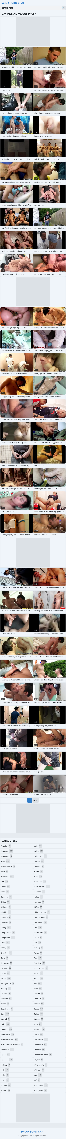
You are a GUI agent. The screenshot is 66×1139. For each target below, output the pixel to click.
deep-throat (8, 932)
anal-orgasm (8, 866)
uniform (39, 1049)
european (6, 963)
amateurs (6, 856)
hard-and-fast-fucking (12, 1044)
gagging (6, 998)
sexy (38, 988)
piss (37, 942)
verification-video (43, 1054)
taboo (38, 1009)
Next (35, 800)
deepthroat (8, 937)
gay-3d (5, 1019)
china (5, 902)
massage (39, 891)
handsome (7, 1034)
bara (4, 871)
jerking (5, 1065)
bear (5, 891)
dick (5, 942)
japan (5, 1054)
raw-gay (39, 963)
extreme (6, 968)
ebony (5, 947)
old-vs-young (41, 917)
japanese (7, 1059)
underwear (40, 1044)
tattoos (38, 1019)
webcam (39, 1070)
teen (38, 1024)
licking (39, 861)
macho (38, 871)
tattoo (38, 1014)
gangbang (7, 1009)
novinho (39, 902)
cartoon (6, 897)
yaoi (38, 1075)
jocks (5, 1075)
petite (38, 937)
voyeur (38, 1059)
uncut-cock (41, 1039)
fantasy (6, 988)
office (38, 907)
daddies (6, 922)
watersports (40, 1065)
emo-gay (6, 953)
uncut (38, 1034)
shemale (39, 998)
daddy (6, 927)
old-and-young (42, 912)
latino (38, 851)
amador (6, 846)
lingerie (39, 866)
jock (5, 1070)
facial (5, 973)
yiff (37, 1080)
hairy (5, 1024)
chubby (6, 912)
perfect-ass (40, 932)
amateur (7, 851)
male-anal (40, 881)
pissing (38, 947)
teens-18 (39, 1029)
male (38, 876)
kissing (6, 1085)
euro (4, 958)
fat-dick (6, 993)
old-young (40, 922)
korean (5, 1090)
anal (5, 861)
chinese (6, 907)
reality (38, 973)
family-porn (7, 983)
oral (38, 927)
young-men (40, 1090)
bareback (7, 876)
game (5, 1003)
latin (38, 846)
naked (38, 897)
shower (39, 1003)
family (6, 978)
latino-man (40, 856)
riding (38, 978)
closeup (6, 917)
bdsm (5, 886)
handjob (6, 1029)
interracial (7, 1049)
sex (38, 983)
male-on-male (42, 886)
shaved (38, 993)
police (38, 953)
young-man (41, 1085)
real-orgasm (41, 968)
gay (5, 1014)
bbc (4, 881)
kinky (5, 1080)
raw (38, 958)
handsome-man (9, 1039)
